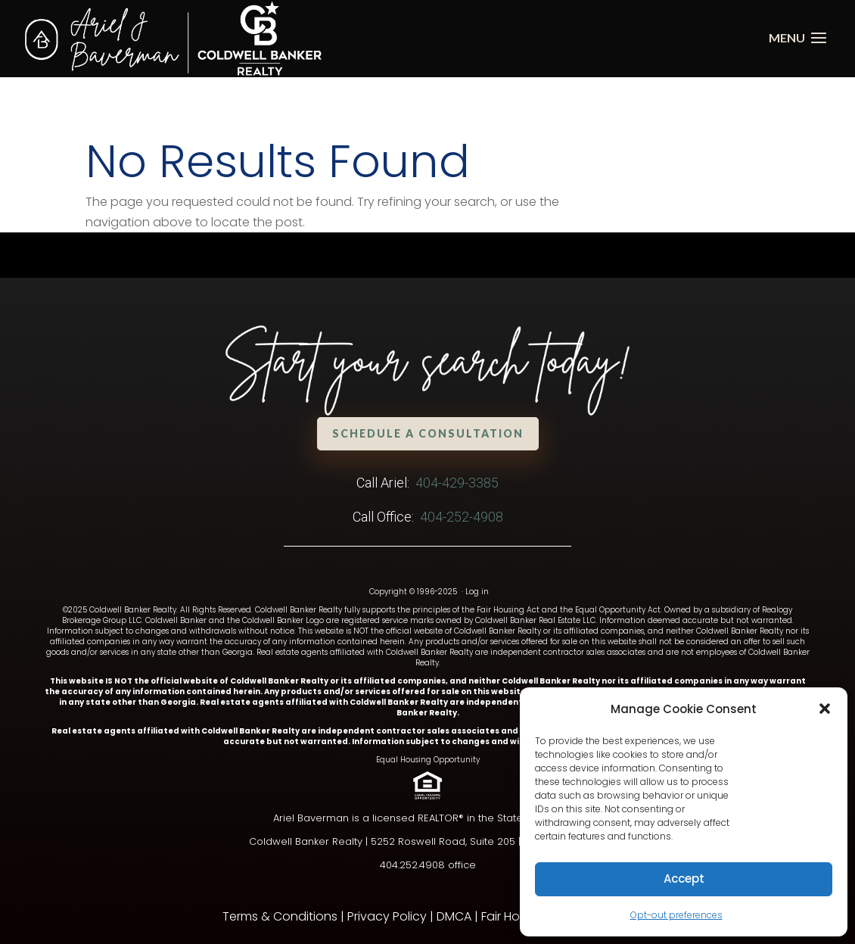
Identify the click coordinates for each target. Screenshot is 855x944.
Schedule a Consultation (427, 433)
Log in (477, 591)
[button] (824, 708)
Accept (684, 878)
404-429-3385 (457, 483)
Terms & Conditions (279, 916)
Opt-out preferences (676, 914)
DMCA (454, 916)
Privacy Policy (387, 916)
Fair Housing (516, 916)
